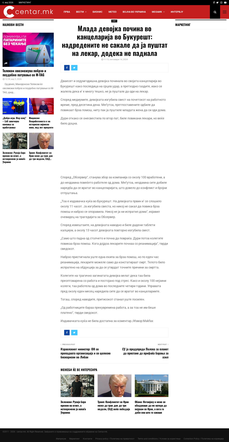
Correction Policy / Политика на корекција (204, 439)
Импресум (61, 439)
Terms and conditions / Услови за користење (159, 439)
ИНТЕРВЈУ (177, 11)
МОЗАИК (157, 11)
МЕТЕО (113, 11)
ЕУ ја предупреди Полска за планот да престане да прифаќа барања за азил (145, 353)
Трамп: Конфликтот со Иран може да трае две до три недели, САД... (41, 156)
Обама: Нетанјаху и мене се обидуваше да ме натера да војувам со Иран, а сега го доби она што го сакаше (151, 407)
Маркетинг (74, 439)
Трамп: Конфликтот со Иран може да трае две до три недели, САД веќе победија (114, 405)
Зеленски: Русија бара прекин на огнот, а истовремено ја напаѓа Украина (73, 407)
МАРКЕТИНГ (25, 2)
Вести (80, 11)
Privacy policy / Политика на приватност (114, 439)
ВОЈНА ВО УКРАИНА (134, 11)
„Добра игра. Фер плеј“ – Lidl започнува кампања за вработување (14, 122)
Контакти (87, 439)
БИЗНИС (97, 11)
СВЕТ (114, 21)
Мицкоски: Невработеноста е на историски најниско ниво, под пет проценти (41, 122)
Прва (67, 11)
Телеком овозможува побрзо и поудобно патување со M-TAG (24, 72)
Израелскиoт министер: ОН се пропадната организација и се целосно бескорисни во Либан (86, 353)
